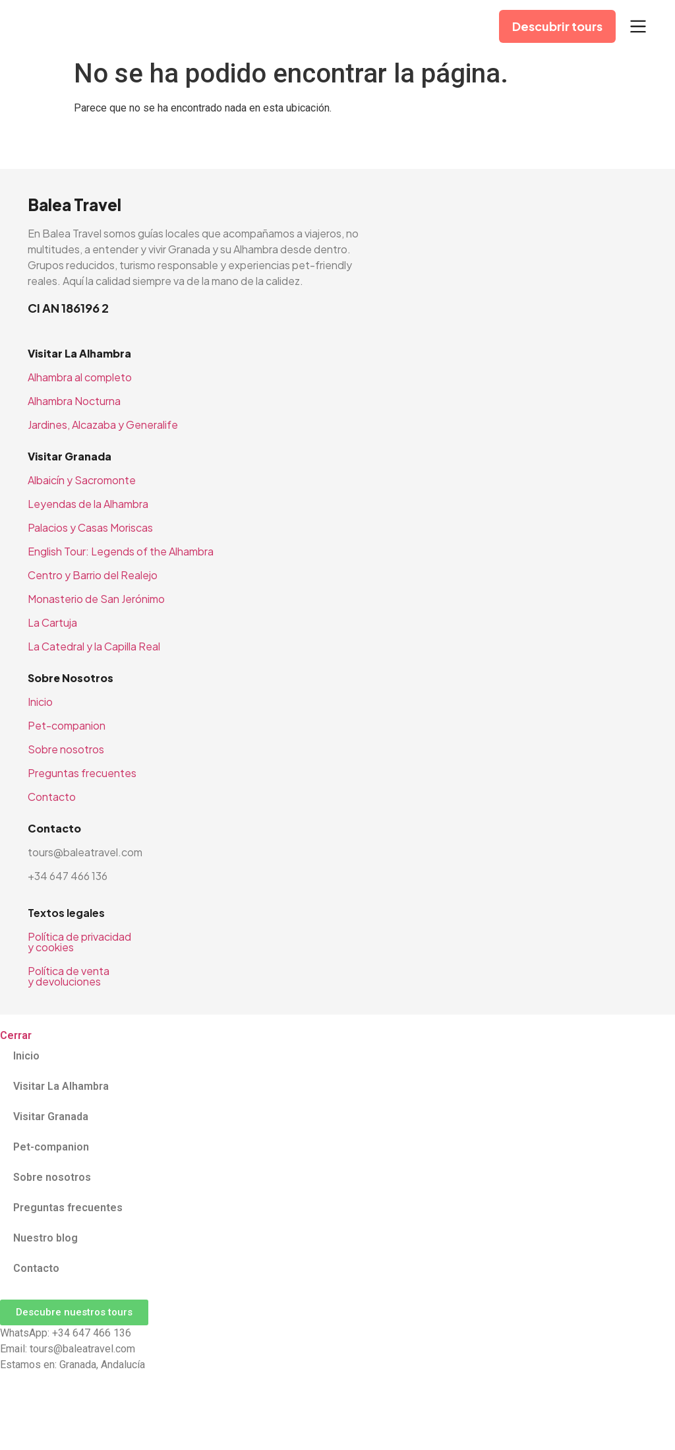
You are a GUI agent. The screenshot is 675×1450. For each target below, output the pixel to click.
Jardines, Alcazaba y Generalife (103, 424)
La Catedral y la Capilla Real (94, 646)
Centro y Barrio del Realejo (93, 575)
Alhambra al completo (80, 377)
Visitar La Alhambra (61, 1086)
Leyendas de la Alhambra (88, 504)
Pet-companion (66, 725)
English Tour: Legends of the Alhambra (121, 551)
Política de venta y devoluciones (68, 976)
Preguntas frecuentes (82, 773)
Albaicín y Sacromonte (82, 480)
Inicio (40, 702)
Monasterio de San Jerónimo (96, 599)
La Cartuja (52, 622)
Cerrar (16, 1035)
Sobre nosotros (66, 749)
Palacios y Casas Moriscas (90, 527)
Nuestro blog (45, 1238)
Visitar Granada (50, 1116)
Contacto (52, 797)
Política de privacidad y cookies (79, 942)
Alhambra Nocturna (74, 401)
